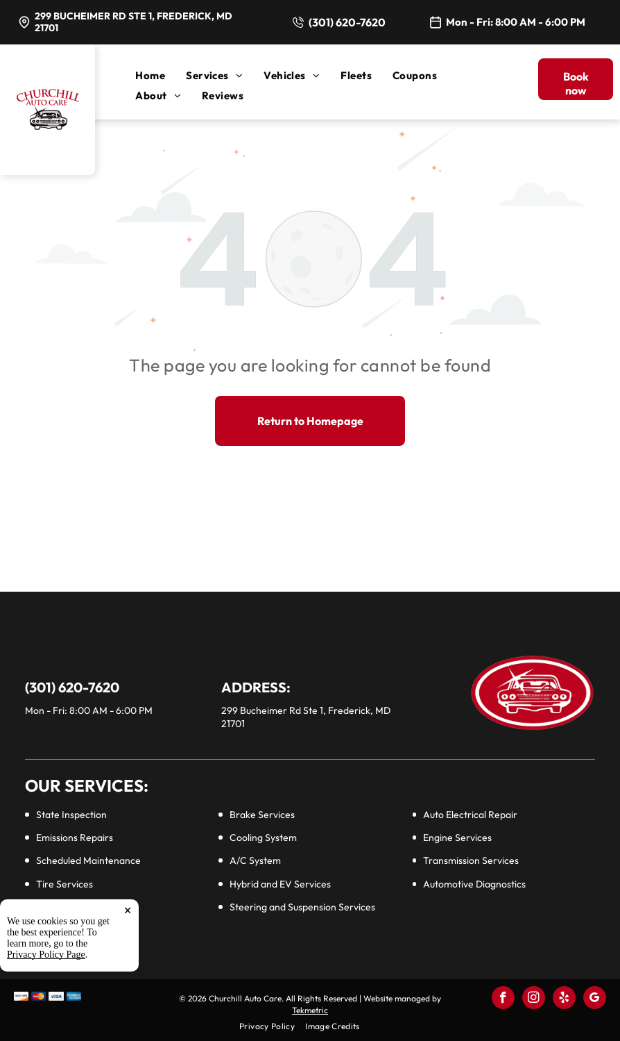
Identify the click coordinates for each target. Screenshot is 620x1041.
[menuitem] (160, 75)
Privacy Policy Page (46, 1024)
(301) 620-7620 (347, 22)
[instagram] (533, 999)
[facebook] (503, 999)
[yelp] (564, 999)
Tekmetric (310, 1010)
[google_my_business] (594, 999)
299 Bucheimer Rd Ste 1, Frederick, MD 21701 (133, 22)
